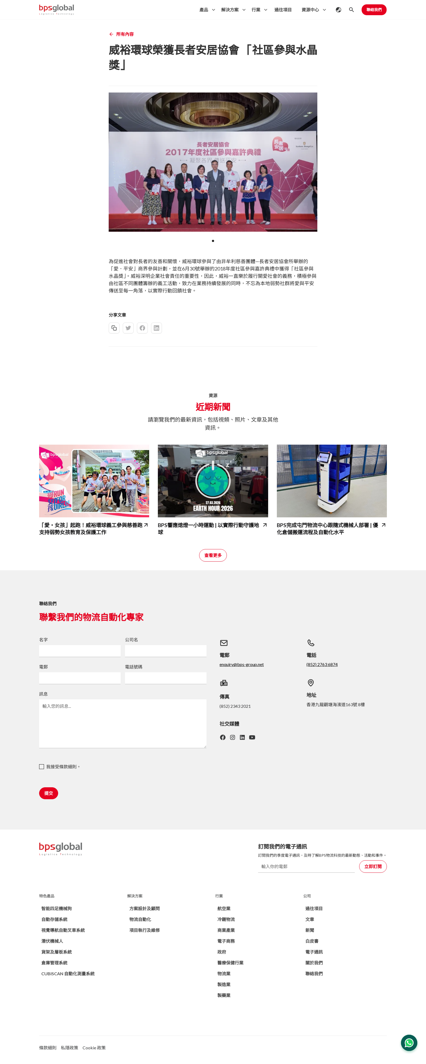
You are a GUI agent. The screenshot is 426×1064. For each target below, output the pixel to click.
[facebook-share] (142, 328)
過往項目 (283, 9)
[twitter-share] (128, 328)
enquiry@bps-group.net (242, 664)
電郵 (43, 666)
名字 (43, 639)
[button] (206, 9)
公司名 (131, 639)
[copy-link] (114, 328)
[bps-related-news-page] (94, 481)
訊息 (43, 693)
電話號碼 (133, 666)
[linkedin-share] (156, 328)
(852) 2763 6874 (322, 664)
